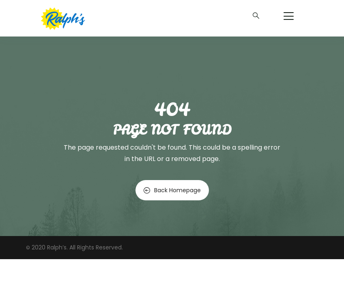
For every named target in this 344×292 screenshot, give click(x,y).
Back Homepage (172, 190)
